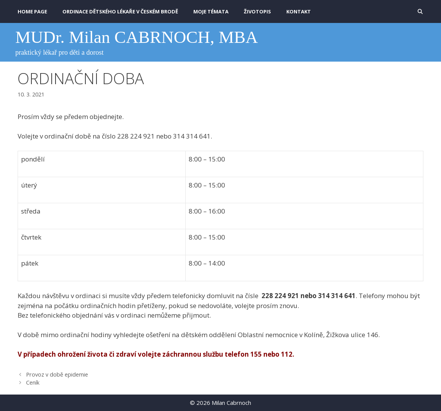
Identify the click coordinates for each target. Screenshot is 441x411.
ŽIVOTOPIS (257, 11)
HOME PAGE (32, 11)
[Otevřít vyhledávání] (420, 11)
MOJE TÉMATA (211, 11)
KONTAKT (298, 11)
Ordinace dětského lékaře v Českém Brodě (120, 11)
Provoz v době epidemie (57, 374)
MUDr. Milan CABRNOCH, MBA (136, 37)
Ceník (32, 382)
